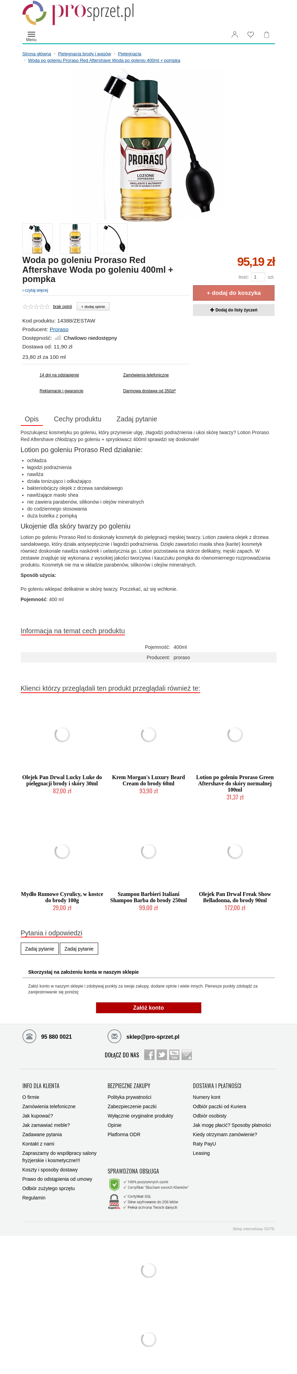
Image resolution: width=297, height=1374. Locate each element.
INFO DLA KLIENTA (40, 1086)
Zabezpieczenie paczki (132, 1106)
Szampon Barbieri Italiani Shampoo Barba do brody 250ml (148, 897)
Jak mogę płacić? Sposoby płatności (232, 1125)
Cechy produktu (77, 419)
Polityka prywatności (129, 1097)
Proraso (59, 329)
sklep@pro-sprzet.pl (143, 1036)
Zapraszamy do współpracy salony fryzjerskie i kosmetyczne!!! (59, 1156)
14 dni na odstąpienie (59, 375)
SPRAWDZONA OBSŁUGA (133, 1171)
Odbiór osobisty (209, 1116)
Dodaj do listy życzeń (234, 310)
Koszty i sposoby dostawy (50, 1169)
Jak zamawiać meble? (46, 1125)
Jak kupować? (37, 1116)
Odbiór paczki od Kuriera (219, 1106)
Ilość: (244, 277)
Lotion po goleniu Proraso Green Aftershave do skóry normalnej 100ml (234, 783)
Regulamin (34, 1197)
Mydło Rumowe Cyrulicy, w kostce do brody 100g (62, 897)
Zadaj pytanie (137, 419)
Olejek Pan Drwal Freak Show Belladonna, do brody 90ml (235, 897)
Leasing (201, 1153)
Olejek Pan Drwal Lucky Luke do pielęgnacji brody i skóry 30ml (62, 780)
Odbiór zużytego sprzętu (48, 1188)
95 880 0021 (47, 1036)
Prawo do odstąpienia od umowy (57, 1179)
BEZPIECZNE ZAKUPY (129, 1086)
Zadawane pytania (42, 1134)
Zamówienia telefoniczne (146, 375)
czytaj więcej (35, 290)
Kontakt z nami (38, 1144)
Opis (32, 419)
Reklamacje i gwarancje (62, 391)
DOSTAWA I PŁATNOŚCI (217, 1086)
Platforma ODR (124, 1134)
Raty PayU (204, 1144)
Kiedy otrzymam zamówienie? (225, 1134)
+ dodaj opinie (93, 307)
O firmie (30, 1097)
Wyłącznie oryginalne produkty (140, 1116)
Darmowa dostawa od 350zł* (149, 391)
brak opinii (62, 306)
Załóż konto (148, 1008)
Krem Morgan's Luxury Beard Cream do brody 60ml (148, 780)
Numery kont (206, 1097)
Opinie (114, 1125)
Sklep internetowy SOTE (254, 1229)
